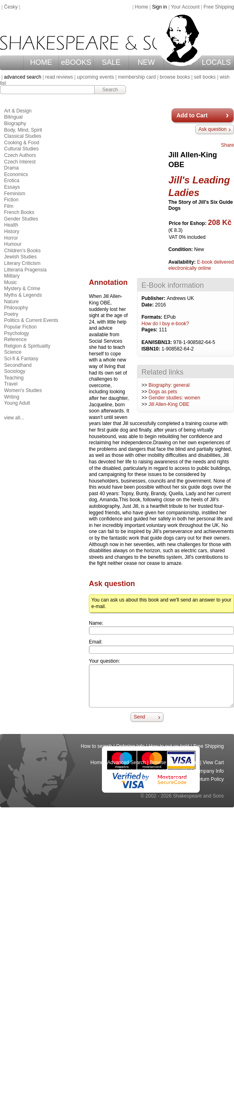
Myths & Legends (23, 295)
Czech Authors (20, 155)
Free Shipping (218, 7)
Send (139, 717)
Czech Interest (19, 162)
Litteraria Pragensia (25, 270)
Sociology (14, 371)
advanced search (22, 77)
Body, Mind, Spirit (23, 130)
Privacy (182, 779)
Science (13, 352)
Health (11, 225)
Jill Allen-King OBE (168, 404)
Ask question (213, 129)
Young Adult (17, 403)
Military (12, 276)
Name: (96, 623)
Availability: (182, 262)
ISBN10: (151, 349)
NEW (146, 62)
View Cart (213, 762)
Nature (11, 301)
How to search (96, 746)
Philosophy (16, 308)
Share (227, 145)
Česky (11, 7)
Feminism (14, 193)
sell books (205, 77)
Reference (15, 339)
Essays (12, 187)
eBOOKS (76, 62)
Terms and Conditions (145, 779)
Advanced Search (126, 762)
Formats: (152, 317)
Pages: (150, 330)
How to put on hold (168, 746)
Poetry (11, 314)
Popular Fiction (20, 327)
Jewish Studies (20, 257)
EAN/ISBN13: (157, 342)
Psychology (16, 333)
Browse (158, 762)
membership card (137, 77)
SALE (111, 62)
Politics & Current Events (31, 320)
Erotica (11, 180)
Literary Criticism (22, 263)
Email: (95, 642)
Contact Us (177, 771)
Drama (11, 168)
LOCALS (216, 62)
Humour (13, 244)
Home (141, 7)
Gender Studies (21, 219)
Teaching (14, 378)
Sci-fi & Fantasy (21, 358)
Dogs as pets (162, 392)
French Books (19, 212)
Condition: (181, 249)
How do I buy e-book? (165, 323)
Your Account (185, 7)
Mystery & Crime (22, 288)
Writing (11, 397)
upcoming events (95, 77)
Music (10, 282)
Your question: (104, 661)
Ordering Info (130, 746)
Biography (15, 123)
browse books (175, 77)
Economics (16, 174)
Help (156, 771)
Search (110, 90)
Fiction (11, 200)
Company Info (208, 771)
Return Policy (209, 779)
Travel (11, 384)
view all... (14, 418)
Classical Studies (22, 136)
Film (8, 206)
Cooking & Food (21, 142)
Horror (11, 238)
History (11, 231)
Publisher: (154, 298)
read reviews (59, 77)
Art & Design (17, 111)
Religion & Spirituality (27, 346)
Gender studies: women (174, 398)
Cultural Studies (21, 149)
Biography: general (169, 385)
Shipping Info (133, 771)
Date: (148, 305)
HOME (41, 62)
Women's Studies (23, 390)
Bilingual (13, 117)
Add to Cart (192, 115)
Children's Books (22, 250)
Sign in (159, 7)
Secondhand (17, 365)
